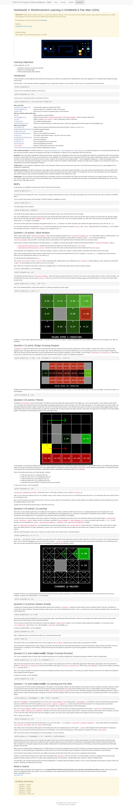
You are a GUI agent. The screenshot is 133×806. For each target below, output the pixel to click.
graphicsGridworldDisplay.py (23, 129)
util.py (16, 119)
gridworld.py (18, 121)
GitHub (73, 804)
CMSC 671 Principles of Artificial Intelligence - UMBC (32, 2)
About (56, 2)
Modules (71, 2)
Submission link (18, 775)
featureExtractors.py (21, 123)
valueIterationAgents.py (22, 107)
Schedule (63, 2)
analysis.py (18, 111)
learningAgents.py (20, 117)
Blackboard (44, 20)
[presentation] (95, 253)
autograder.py (18, 139)
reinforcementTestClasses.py (23, 147)
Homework (79, 2)
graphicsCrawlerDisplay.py (23, 137)
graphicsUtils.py (19, 131)
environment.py (19, 127)
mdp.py (16, 115)
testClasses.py (19, 143)
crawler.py (17, 135)
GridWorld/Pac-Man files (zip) (23, 26)
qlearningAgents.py (20, 109)
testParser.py (18, 141)
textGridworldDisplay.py (22, 133)
